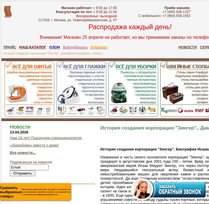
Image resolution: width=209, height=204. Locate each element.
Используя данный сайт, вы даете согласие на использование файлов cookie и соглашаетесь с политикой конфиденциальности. (35, 192)
